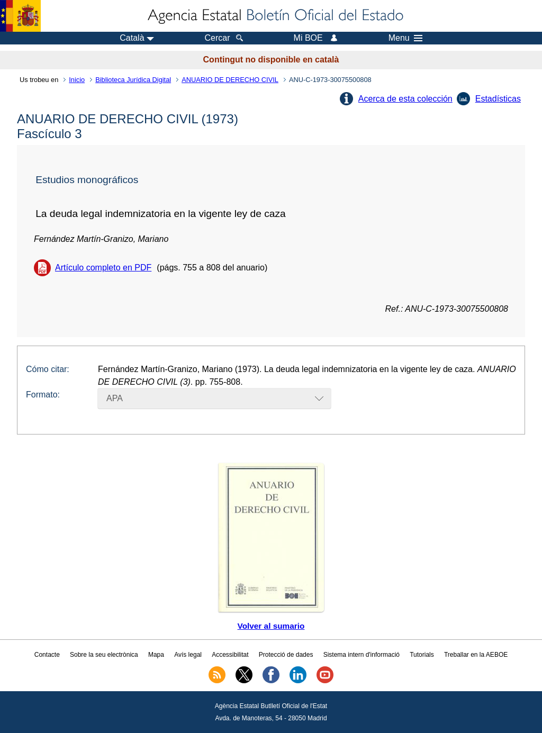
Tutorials (422, 654)
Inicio (77, 80)
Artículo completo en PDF (103, 267)
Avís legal (188, 654)
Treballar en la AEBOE (476, 654)
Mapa (156, 654)
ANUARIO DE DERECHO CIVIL (230, 80)
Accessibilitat (230, 654)
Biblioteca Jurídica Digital (133, 80)
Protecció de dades (286, 654)
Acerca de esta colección (405, 98)
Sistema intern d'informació (361, 654)
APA (114, 398)
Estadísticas (498, 98)
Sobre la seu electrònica (104, 654)
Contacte (47, 654)
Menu (405, 38)
